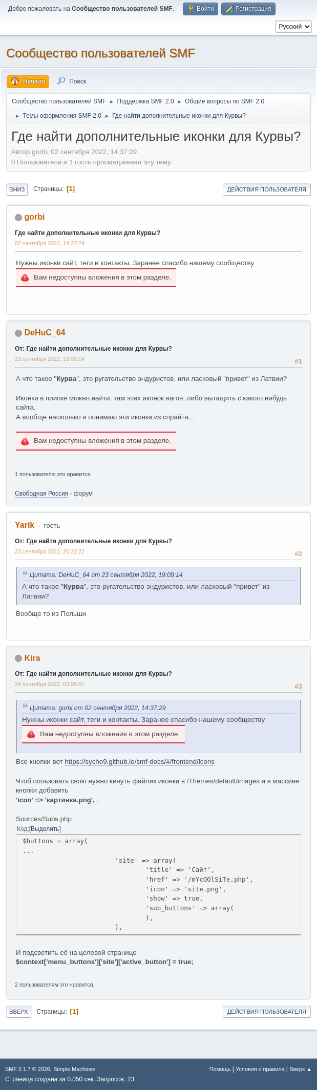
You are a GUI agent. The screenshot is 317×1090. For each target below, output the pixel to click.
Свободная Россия (41, 493)
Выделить (45, 828)
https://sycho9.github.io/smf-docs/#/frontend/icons (140, 761)
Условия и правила (260, 1069)
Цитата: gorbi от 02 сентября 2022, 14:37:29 (98, 708)
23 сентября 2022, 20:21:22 (49, 551)
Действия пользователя (266, 189)
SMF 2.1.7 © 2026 (27, 1069)
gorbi (34, 216)
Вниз (17, 189)
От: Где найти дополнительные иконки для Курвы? (93, 348)
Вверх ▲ (300, 1069)
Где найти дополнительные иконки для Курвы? (87, 233)
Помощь (220, 1069)
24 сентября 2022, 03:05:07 (49, 684)
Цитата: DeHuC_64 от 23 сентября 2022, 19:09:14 (106, 575)
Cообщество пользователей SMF (100, 53)
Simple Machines (74, 1069)
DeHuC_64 (44, 332)
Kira (32, 658)
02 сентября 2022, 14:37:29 (49, 243)
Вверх (18, 1012)
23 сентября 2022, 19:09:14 (49, 359)
